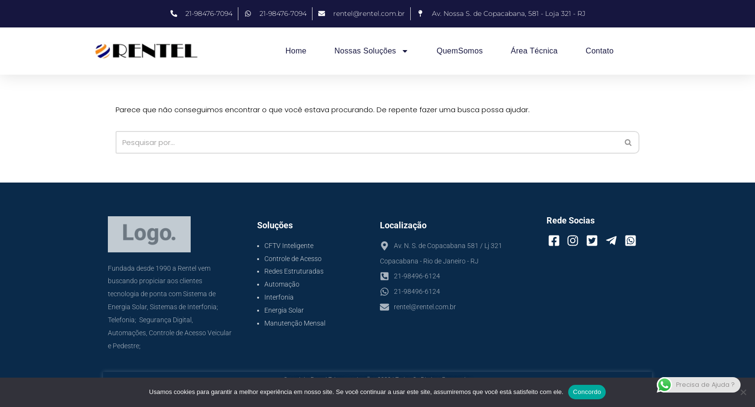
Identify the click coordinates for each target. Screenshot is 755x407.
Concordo (587, 391)
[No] (743, 392)
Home (296, 51)
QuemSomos (460, 51)
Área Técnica (534, 51)
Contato (599, 51)
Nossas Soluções (372, 51)
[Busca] (367, 142)
